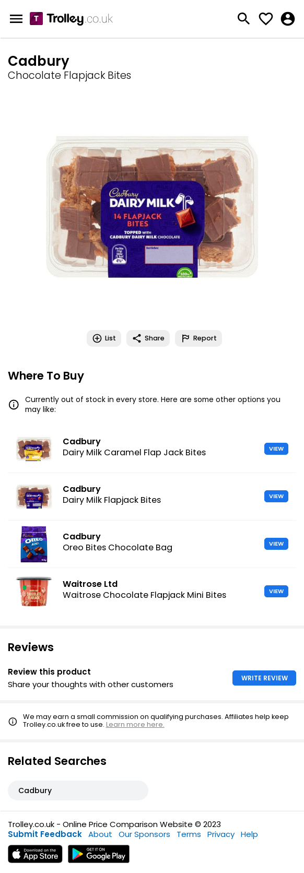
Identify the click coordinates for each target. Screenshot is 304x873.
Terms (189, 834)
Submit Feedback (45, 834)
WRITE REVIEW (264, 678)
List (104, 338)
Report (198, 338)
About (100, 834)
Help (249, 834)
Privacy (221, 834)
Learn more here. (135, 724)
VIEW (276, 448)
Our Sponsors (144, 834)
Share (148, 338)
